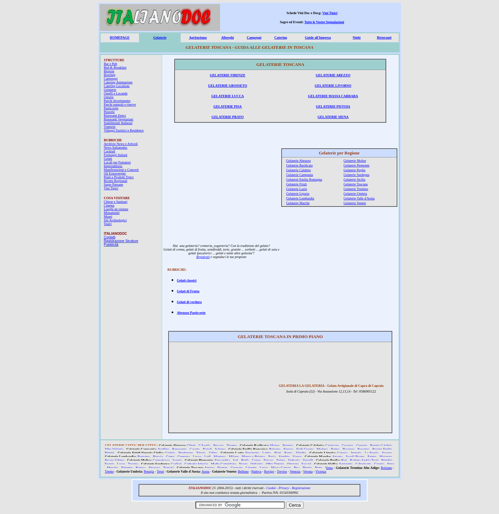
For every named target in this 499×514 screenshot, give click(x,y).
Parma (335, 449)
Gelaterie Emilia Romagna (304, 179)
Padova (256, 471)
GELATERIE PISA (227, 106)
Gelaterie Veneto (355, 203)
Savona (387, 453)
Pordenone (185, 453)
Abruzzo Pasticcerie (191, 313)
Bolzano (386, 468)
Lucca (264, 468)
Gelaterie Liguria (298, 193)
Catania (379, 464)
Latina (266, 453)
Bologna (275, 449)
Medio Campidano (223, 464)
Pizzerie (109, 112)
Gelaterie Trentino (356, 189)
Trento (109, 471)
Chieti (191, 445)
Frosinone (252, 453)
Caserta (194, 449)
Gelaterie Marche (298, 203)
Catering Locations (117, 86)
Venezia (295, 471)
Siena (329, 468)
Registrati (203, 257)
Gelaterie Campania (299, 175)
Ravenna (363, 449)
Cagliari (176, 464)
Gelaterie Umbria (355, 193)
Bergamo (144, 456)
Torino (280, 460)
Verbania (294, 460)
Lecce (121, 464)
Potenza (288, 445)
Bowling (109, 75)
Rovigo (269, 471)
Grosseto (236, 468)
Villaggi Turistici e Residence (124, 130)
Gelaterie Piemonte (356, 165)
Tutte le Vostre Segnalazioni (324, 22)
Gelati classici (187, 280)
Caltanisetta (363, 464)
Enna (390, 464)
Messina (112, 468)
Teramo (231, 445)
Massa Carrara (281, 468)
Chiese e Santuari (116, 202)
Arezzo (209, 468)
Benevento (179, 449)
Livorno (251, 468)
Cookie (271, 488)
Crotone (361, 445)
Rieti (278, 453)
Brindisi (386, 460)
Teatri (108, 224)
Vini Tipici (329, 13)
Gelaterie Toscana (356, 184)
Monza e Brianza (253, 456)
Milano (234, 456)
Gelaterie (159, 37)
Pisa (297, 468)
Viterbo (301, 453)
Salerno (220, 449)
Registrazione (301, 488)
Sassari (306, 464)
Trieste (200, 453)
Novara (268, 460)
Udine (213, 453)
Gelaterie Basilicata (299, 165)
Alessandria (222, 460)
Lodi (207, 456)
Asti (235, 460)
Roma (288, 453)
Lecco (197, 456)
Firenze (222, 468)
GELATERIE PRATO (228, 117)
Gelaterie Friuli (296, 184)
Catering (280, 37)
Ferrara (288, 449)
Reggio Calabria (381, 445)
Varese (297, 456)
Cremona (184, 456)
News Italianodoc (116, 147)
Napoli (207, 449)
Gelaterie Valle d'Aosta (359, 198)
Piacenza (349, 449)
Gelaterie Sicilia (354, 179)
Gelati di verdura (189, 302)
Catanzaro (332, 445)
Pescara (218, 445)
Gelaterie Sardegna (356, 175)
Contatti (109, 237)
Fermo (371, 456)
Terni (160, 471)
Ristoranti (384, 37)
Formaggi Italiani (116, 155)
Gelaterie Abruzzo (298, 160)
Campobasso (161, 460)
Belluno (243, 471)
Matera (275, 445)
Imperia (356, 453)
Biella (245, 460)
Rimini (109, 453)
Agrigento (346, 464)
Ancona (337, 456)
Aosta (205, 471)
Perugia (149, 471)
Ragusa (140, 468)
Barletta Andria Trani (364, 460)
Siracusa (154, 468)
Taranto (133, 464)
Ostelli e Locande (116, 93)
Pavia (272, 456)
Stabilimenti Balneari (118, 123)
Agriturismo (198, 37)
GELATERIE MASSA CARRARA (333, 96)
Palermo (127, 468)
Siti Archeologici (115, 220)
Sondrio (284, 456)
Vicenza (320, 471)
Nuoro (243, 464)
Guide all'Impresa (318, 37)
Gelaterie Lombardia (300, 198)
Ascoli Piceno (355, 456)
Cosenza (347, 445)
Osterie (109, 97)
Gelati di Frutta (188, 291)
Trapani (168, 468)
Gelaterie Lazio (296, 189)
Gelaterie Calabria (298, 170)
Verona (308, 471)
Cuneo (256, 460)
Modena (322, 449)
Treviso (282, 471)
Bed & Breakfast (115, 67)
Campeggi (254, 37)
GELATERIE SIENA (333, 117)
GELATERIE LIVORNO (333, 85)
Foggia (109, 464)
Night (357, 37)
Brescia (158, 456)
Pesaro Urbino (114, 460)
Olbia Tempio (275, 464)
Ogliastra (256, 464)
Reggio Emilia (382, 449)
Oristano (292, 464)
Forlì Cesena (305, 449)
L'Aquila (204, 445)
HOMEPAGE (120, 37)
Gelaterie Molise (355, 160)
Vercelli (308, 460)
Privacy (284, 488)
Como (170, 456)
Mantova (220, 456)
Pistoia (307, 468)
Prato (318, 468)
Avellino (163, 449)
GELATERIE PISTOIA (333, 106)
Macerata (386, 456)
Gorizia (170, 453)
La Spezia (372, 453)
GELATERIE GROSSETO (227, 85)
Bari (344, 460)
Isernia (177, 460)
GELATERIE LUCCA (227, 96)
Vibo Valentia (114, 449)
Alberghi (227, 37)
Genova (342, 453)
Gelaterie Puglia (354, 170)
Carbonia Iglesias (196, 464)
